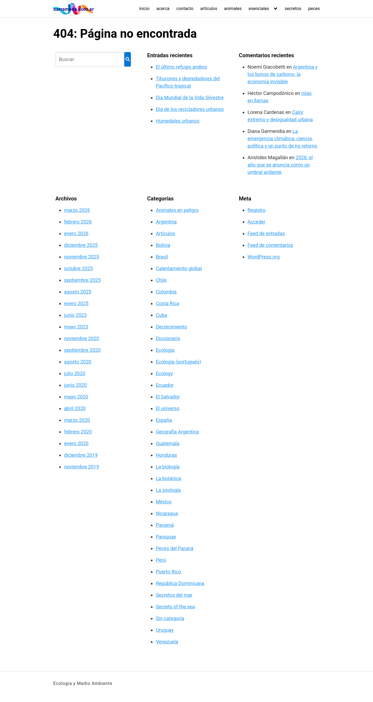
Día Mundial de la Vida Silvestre (190, 97)
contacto (184, 8)
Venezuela (167, 641)
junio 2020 (75, 385)
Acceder (256, 222)
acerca (163, 8)
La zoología (168, 490)
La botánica (168, 478)
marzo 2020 (77, 420)
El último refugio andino (181, 67)
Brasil (162, 257)
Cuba (161, 315)
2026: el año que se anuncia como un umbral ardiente (280, 165)
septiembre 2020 (82, 350)
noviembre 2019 (81, 467)
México (163, 502)
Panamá (165, 525)
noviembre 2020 (81, 338)
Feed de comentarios (270, 245)
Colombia (166, 292)
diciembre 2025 (81, 245)
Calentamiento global (179, 268)
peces (314, 8)
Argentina (166, 222)
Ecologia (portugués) (178, 362)
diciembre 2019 (81, 455)
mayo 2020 (76, 397)
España (164, 420)
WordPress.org (264, 257)
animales (233, 8)
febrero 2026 (78, 222)
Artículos (165, 233)
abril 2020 (75, 408)
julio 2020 (74, 373)
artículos (208, 8)
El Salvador (168, 397)
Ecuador (165, 385)
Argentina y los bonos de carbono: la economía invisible (282, 74)
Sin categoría (170, 618)
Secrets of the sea (175, 607)
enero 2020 (76, 443)
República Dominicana (180, 583)
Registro (257, 210)
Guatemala (167, 443)
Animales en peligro (177, 210)
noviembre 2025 (81, 257)
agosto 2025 (77, 292)
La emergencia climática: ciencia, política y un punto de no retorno (282, 138)
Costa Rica (167, 303)
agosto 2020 (77, 362)
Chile (161, 280)
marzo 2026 (77, 210)
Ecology (164, 373)
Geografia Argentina (177, 432)
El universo (167, 408)
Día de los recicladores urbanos (190, 109)
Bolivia (163, 245)
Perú (161, 560)
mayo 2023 (76, 327)
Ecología (165, 350)
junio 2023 (75, 315)
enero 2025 (76, 303)
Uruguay (165, 630)
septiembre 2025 (82, 280)
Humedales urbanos (177, 121)
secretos (293, 8)
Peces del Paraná (174, 548)
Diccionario (168, 338)
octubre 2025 (78, 268)
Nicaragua (167, 513)
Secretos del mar (174, 595)
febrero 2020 (78, 432)
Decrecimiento (171, 327)
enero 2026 (76, 233)
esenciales (259, 8)
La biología (168, 467)
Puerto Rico (168, 572)
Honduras (166, 455)
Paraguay (166, 537)
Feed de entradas (266, 233)
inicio (144, 8)
